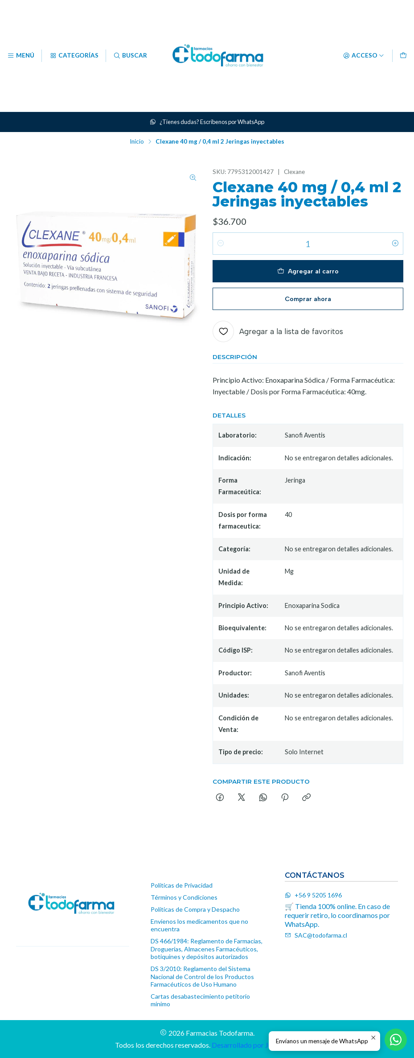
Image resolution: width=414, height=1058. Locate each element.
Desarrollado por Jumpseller (255, 1045)
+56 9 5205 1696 (313, 895)
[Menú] (20, 56)
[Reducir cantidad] (220, 243)
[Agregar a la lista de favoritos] (278, 331)
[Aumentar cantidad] (395, 243)
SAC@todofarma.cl (316, 935)
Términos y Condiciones (184, 897)
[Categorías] (73, 56)
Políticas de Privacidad (182, 885)
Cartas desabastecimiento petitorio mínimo (200, 1000)
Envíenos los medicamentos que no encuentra (199, 925)
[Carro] (403, 56)
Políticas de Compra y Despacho (195, 909)
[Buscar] (130, 56)
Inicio (137, 142)
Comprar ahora (308, 299)
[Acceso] (363, 56)
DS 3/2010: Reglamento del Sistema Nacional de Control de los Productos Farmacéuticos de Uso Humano (202, 976)
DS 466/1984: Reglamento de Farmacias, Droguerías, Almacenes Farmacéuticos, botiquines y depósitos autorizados (206, 948)
